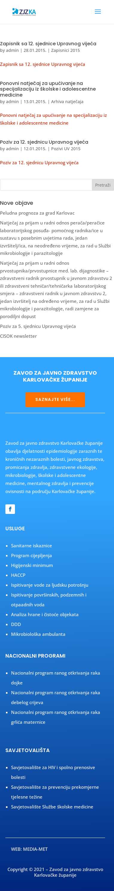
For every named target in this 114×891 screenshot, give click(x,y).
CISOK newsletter (18, 336)
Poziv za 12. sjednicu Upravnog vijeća (44, 142)
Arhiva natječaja (67, 101)
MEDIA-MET (35, 849)
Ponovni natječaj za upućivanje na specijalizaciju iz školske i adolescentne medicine (48, 89)
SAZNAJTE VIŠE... (55, 399)
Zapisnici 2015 (65, 50)
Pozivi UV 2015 (65, 148)
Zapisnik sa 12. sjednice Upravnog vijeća (48, 43)
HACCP (18, 575)
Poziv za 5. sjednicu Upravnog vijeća (38, 326)
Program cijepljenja (31, 555)
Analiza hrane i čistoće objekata (45, 614)
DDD (16, 624)
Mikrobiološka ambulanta (38, 634)
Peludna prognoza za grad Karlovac (37, 213)
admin (12, 50)
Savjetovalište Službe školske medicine (52, 807)
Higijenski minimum (32, 565)
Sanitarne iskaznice (31, 545)
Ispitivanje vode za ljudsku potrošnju (49, 585)
